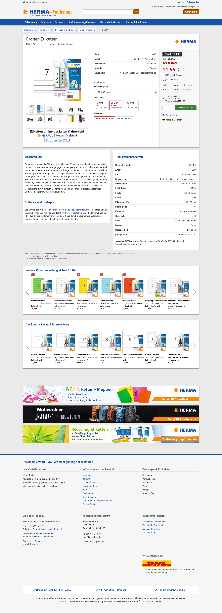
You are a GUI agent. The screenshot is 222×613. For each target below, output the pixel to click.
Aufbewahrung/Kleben (82, 22)
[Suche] (136, 11)
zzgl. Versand (177, 75)
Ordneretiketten (87, 30)
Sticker (46, 22)
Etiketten (31, 22)
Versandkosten (183, 6)
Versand (86, 475)
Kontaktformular (30, 544)
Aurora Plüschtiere (136, 22)
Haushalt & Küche (111, 22)
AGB (85, 489)
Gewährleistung (90, 486)
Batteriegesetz (89, 497)
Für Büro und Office (64, 30)
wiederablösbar (124, 118)
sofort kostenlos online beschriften (68, 210)
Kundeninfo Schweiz (151, 529)
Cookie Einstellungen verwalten (97, 500)
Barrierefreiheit (90, 504)
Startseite (28, 30)
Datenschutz (88, 493)
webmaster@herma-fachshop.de (38, 536)
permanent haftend (104, 118)
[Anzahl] (168, 107)
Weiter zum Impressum (94, 541)
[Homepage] (51, 12)
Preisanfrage (170, 115)
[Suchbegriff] (108, 11)
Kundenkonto (170, 6)
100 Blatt (131, 105)
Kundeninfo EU (149, 532)
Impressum (194, 6)
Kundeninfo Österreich (152, 525)
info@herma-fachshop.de (51, 529)
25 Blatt (116, 105)
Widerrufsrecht (90, 482)
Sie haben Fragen (156, 6)
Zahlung (86, 479)
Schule (60, 22)
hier (132, 254)
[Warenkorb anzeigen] (191, 11)
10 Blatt (101, 105)
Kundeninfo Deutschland (153, 521)
